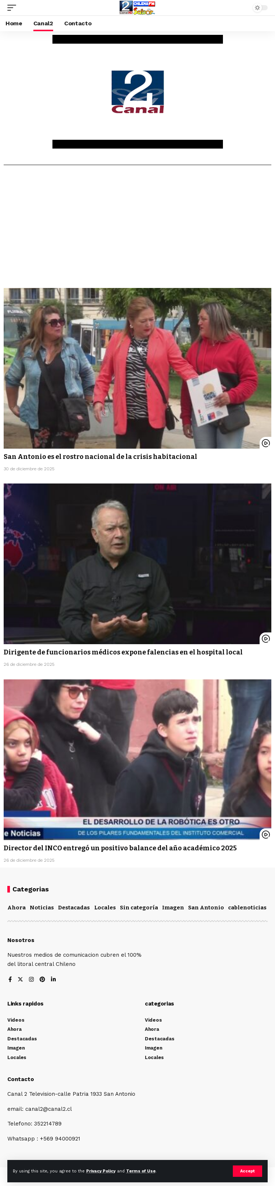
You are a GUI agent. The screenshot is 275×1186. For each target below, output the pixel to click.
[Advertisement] (137, 229)
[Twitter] (20, 980)
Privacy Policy (100, 1171)
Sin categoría (139, 907)
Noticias (42, 907)
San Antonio (206, 907)
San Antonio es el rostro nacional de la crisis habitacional (100, 457)
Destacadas (74, 907)
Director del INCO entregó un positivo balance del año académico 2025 (120, 848)
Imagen (173, 907)
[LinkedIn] (53, 980)
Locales (105, 907)
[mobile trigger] (13, 8)
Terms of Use (140, 1171)
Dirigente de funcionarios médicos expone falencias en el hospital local (123, 652)
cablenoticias (247, 907)
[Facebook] (10, 980)
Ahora (16, 907)
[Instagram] (31, 980)
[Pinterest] (42, 980)
